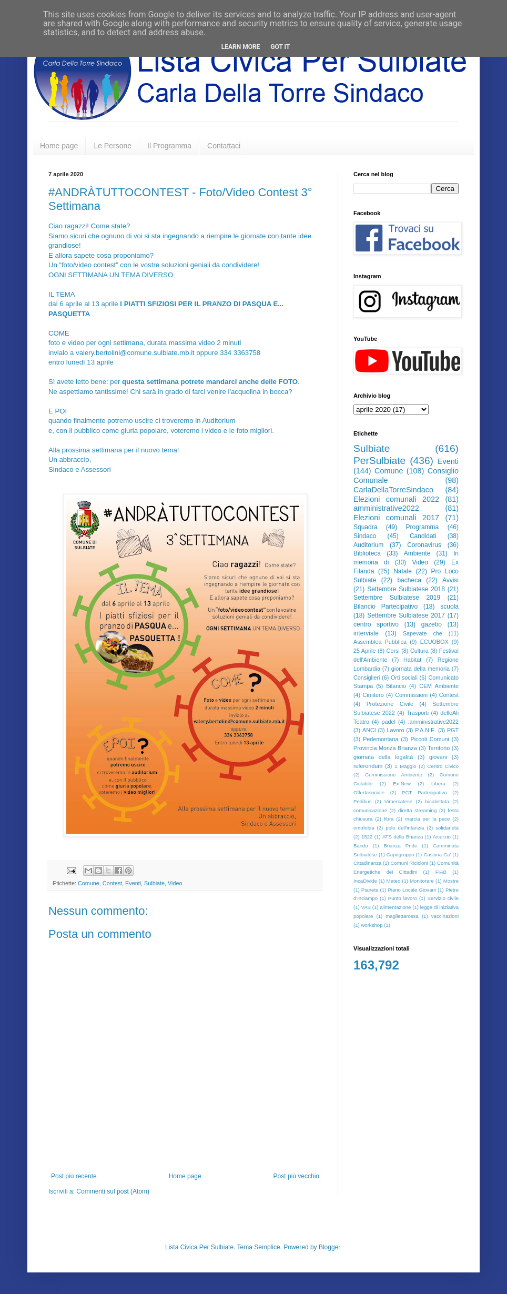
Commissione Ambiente (393, 774)
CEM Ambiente (439, 686)
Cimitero (372, 695)
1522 (366, 837)
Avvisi (450, 580)
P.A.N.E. (425, 730)
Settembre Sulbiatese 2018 (406, 589)
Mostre (451, 881)
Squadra (365, 527)
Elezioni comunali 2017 (396, 517)
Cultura (419, 651)
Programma (422, 527)
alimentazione (395, 907)
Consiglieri (366, 677)
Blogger (329, 1247)
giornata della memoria (420, 668)
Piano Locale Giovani (412, 890)
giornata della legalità (383, 757)
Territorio (439, 748)
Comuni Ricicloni (409, 863)
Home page (59, 145)
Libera (438, 783)
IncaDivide (365, 881)
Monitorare (422, 881)
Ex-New (402, 783)
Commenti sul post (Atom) (112, 1191)
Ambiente (417, 553)
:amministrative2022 (433, 722)
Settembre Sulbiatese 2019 (396, 597)
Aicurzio (442, 837)
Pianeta (370, 890)
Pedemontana (380, 739)
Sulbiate (154, 883)
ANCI (369, 730)
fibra (389, 819)
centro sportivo (376, 624)
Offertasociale (368, 792)
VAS (366, 907)
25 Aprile (364, 651)
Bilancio (396, 686)
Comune (88, 883)
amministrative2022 (386, 508)
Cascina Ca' (437, 854)
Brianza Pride (400, 845)
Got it (280, 46)
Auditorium (368, 545)
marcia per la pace (427, 819)
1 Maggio (405, 766)
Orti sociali (404, 677)
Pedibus (362, 801)
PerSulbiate (379, 460)
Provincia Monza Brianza (385, 748)
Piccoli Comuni (430, 739)
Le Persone (112, 145)
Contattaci (223, 145)
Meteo (394, 881)
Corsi (393, 651)
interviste (366, 633)
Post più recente (74, 1176)
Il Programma (169, 145)
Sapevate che (422, 633)
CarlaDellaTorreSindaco (393, 490)
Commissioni (411, 695)
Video (175, 883)
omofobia (363, 828)
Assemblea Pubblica (380, 642)
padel (389, 722)
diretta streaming (417, 810)
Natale (402, 571)
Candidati (423, 536)
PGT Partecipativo (424, 792)
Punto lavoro (402, 898)
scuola (449, 606)
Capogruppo (400, 854)
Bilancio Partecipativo (385, 606)
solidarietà (447, 828)
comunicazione (370, 810)
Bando (360, 845)
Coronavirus (424, 545)
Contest (112, 883)
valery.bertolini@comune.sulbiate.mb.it (135, 353)
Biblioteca (367, 553)
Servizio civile (443, 898)
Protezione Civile (390, 704)
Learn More (240, 46)
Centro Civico (443, 766)
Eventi (133, 883)
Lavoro (395, 730)
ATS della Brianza (402, 837)
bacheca (409, 580)
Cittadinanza (367, 863)
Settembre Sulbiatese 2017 (406, 615)
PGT (453, 730)
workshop (371, 925)
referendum (367, 766)
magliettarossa (402, 916)
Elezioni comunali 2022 (396, 499)
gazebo (431, 624)
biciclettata (437, 801)
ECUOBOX (434, 642)
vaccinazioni (445, 916)
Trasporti (418, 713)
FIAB (441, 872)
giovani (438, 757)
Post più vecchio (296, 1176)
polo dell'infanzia (405, 828)
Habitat (412, 659)
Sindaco (364, 536)
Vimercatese (398, 801)
